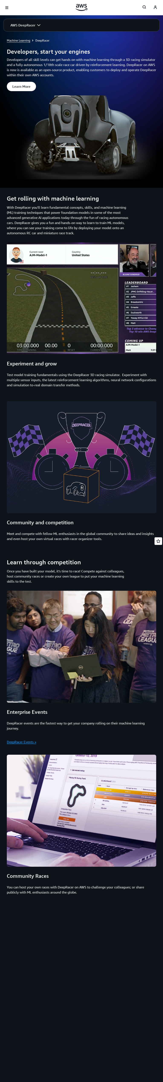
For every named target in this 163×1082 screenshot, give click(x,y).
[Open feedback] (158, 541)
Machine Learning (18, 40)
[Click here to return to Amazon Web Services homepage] (81, 7)
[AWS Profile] (155, 7)
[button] (25, 25)
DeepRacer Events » (21, 742)
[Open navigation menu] (6, 7)
